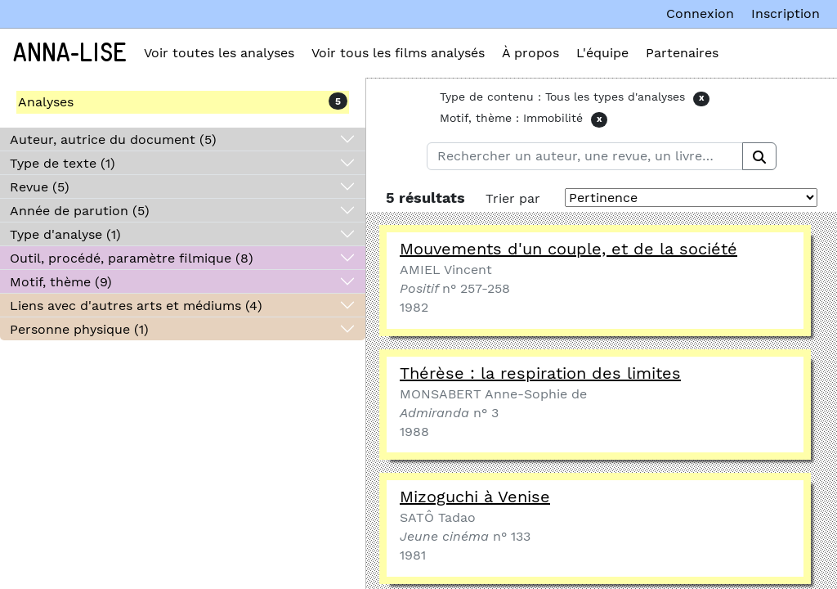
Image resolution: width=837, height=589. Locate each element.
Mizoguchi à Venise (475, 496)
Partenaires (682, 53)
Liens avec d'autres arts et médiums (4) (136, 305)
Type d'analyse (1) (65, 234)
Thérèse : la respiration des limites (540, 373)
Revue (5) (39, 187)
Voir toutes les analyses (219, 53)
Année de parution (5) (80, 210)
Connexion (700, 13)
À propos (530, 53)
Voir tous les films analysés (398, 53)
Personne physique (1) (79, 329)
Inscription (785, 13)
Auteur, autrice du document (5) (113, 139)
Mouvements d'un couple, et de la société (568, 249)
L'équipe (602, 53)
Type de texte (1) (62, 163)
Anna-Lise (70, 53)
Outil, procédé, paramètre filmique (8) (131, 258)
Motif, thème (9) (61, 282)
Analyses (46, 102)
